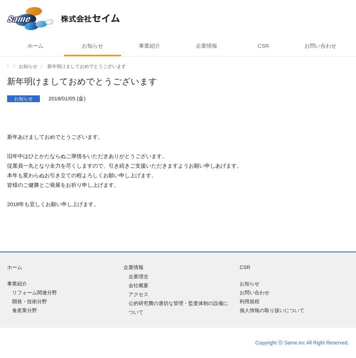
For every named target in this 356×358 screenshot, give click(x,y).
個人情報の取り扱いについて (272, 310)
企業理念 (138, 276)
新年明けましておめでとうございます (86, 66)
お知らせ (92, 46)
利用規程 (250, 301)
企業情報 (206, 46)
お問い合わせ (320, 46)
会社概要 (138, 285)
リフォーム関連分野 (34, 292)
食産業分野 (24, 310)
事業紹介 (149, 46)
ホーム (35, 46)
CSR (263, 46)
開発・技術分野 (29, 301)
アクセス (138, 294)
